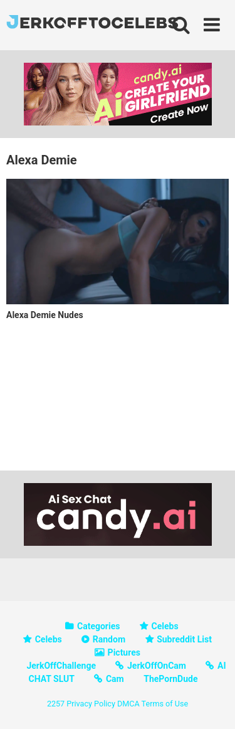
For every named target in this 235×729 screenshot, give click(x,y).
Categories (98, 626)
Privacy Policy (90, 703)
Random (109, 639)
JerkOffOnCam (156, 666)
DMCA (128, 703)
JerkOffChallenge (61, 666)
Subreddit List (184, 639)
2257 (56, 703)
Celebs (165, 626)
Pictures (124, 652)
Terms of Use (165, 703)
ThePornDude (170, 679)
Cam (115, 679)
